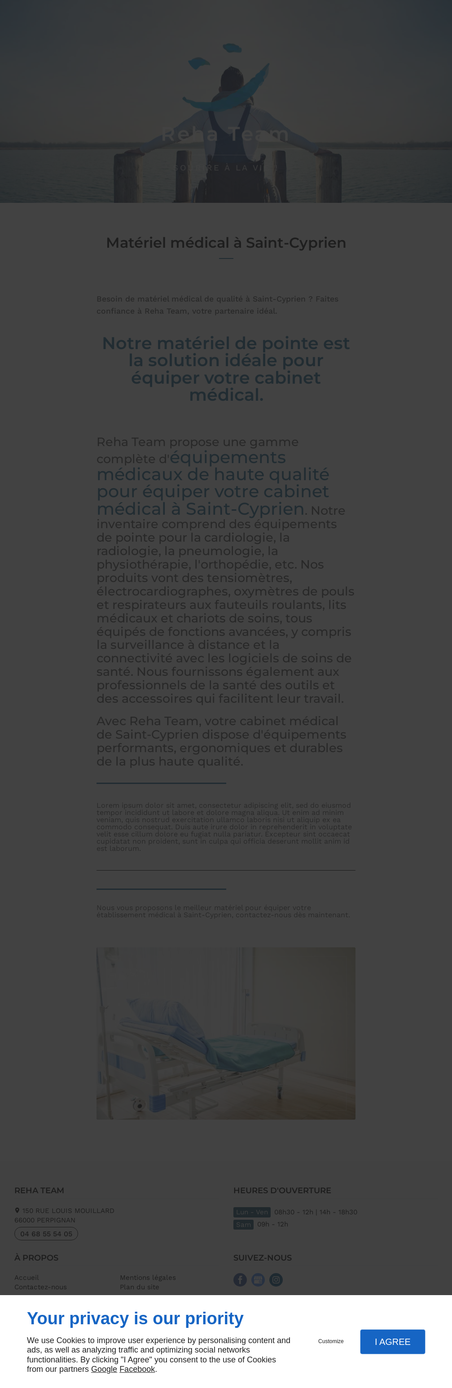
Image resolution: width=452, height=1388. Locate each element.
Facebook (137, 1369)
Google (104, 1369)
